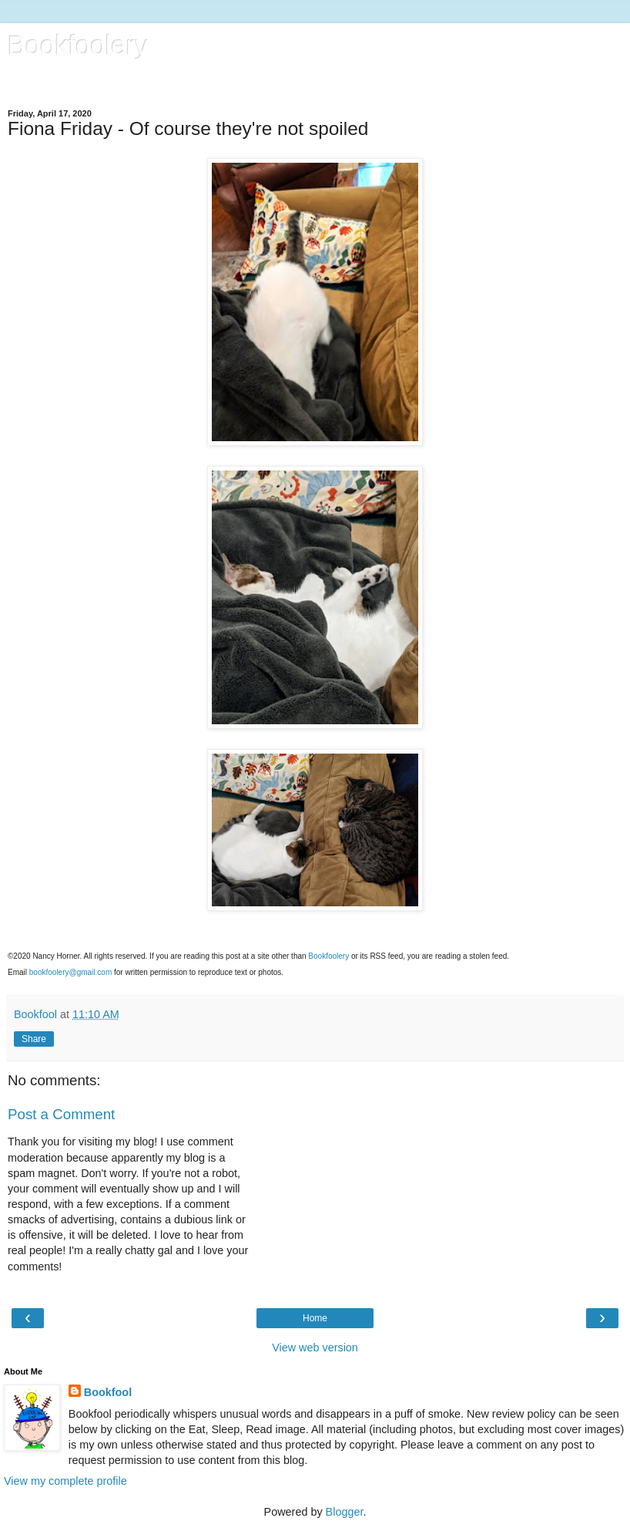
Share (34, 1039)
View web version (315, 1347)
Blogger (345, 1512)
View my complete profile (65, 1481)
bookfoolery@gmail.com (70, 972)
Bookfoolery (78, 45)
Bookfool (108, 1392)
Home (315, 1318)
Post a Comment (61, 1114)
